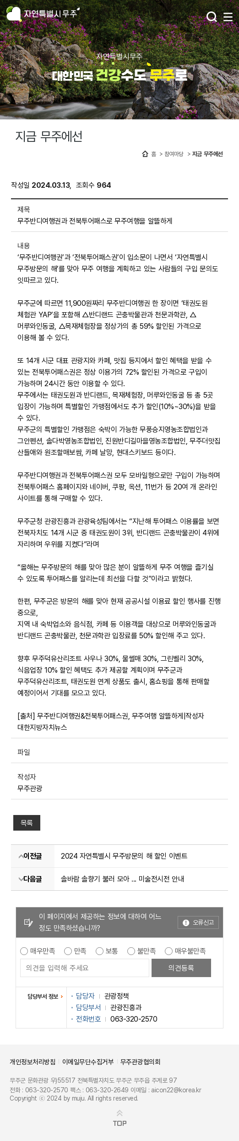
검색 (211, 16)
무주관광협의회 (140, 1061)
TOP (120, 1123)
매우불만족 (190, 951)
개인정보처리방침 (32, 1061)
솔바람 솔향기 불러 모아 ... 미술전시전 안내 (122, 879)
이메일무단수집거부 (88, 1061)
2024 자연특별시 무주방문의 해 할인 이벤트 (124, 856)
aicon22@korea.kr (176, 1089)
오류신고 (203, 922)
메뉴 (228, 17)
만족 (80, 951)
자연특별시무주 (43, 14)
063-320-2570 (46, 1089)
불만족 (146, 951)
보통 (112, 951)
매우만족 (42, 951)
